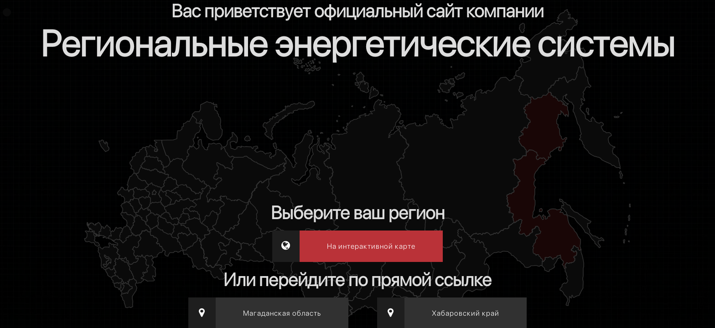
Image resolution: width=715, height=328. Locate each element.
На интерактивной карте (371, 246)
